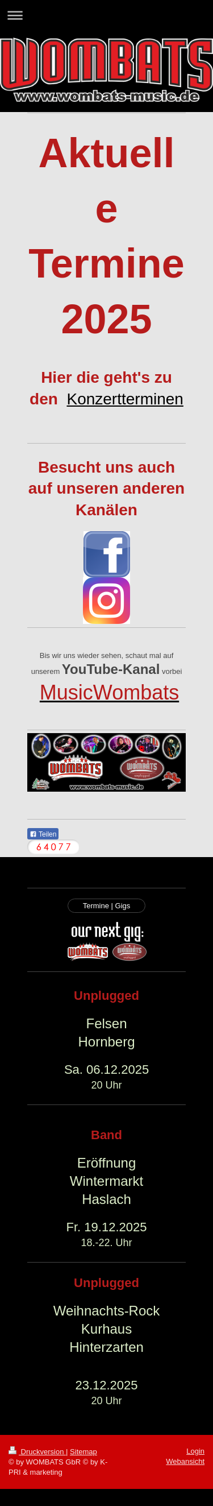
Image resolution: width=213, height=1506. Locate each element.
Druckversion (37, 1451)
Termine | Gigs (107, 905)
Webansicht (185, 1461)
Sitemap (83, 1451)
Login (195, 1451)
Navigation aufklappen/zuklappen (106, 15)
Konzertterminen (124, 399)
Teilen (43, 834)
